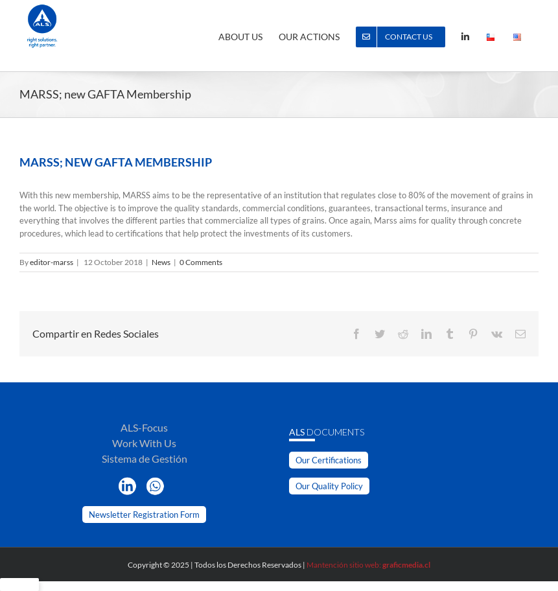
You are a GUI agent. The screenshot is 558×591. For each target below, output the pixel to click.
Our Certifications (329, 460)
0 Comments (201, 262)
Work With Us (144, 443)
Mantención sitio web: (368, 565)
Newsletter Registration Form (144, 514)
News (161, 262)
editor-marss (51, 262)
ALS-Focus (144, 427)
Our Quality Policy (329, 486)
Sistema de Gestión (144, 458)
